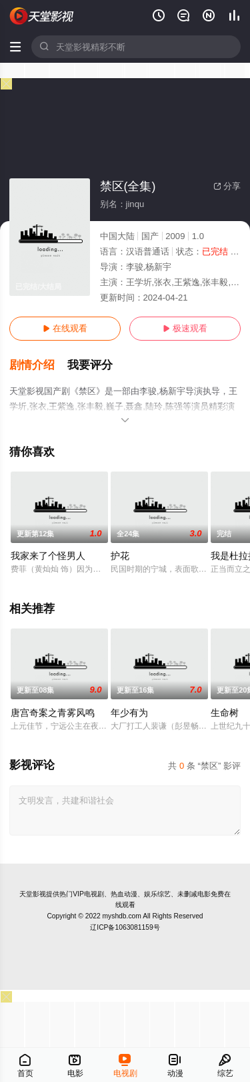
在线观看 (65, 328)
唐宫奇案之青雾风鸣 (53, 712)
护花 (120, 555)
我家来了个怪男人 (48, 555)
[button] (38, 365)
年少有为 (129, 712)
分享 (227, 186)
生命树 (225, 712)
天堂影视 (32, 894)
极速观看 (185, 328)
